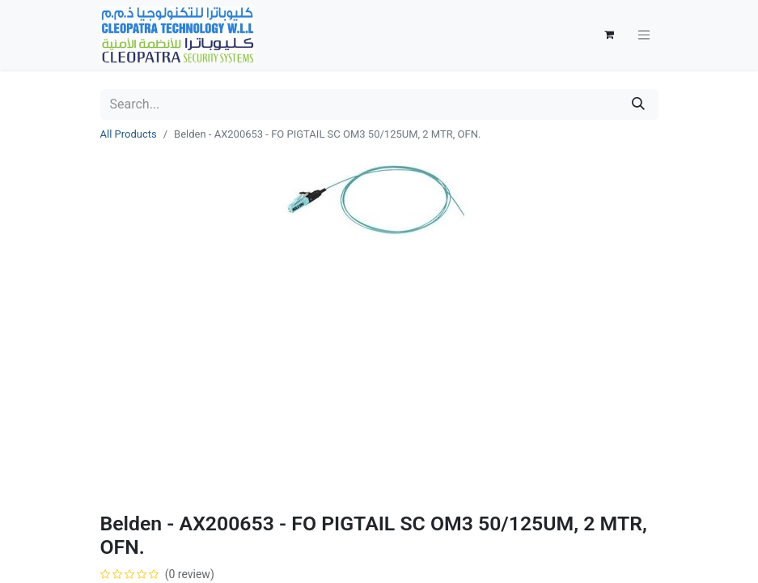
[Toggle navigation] (643, 35)
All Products (128, 134)
